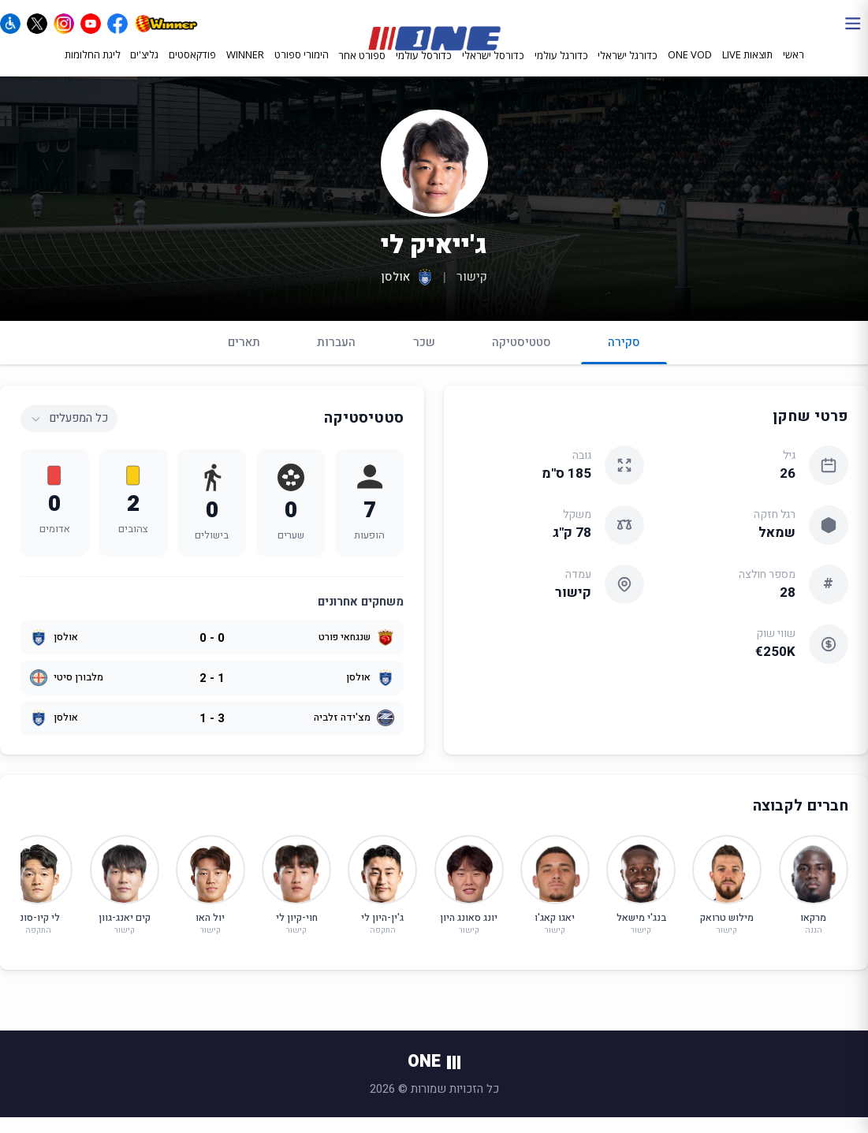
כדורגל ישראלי (628, 69)
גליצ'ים (144, 68)
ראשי (793, 68)
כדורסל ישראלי (493, 69)
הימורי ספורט (301, 68)
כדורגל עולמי (561, 69)
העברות (336, 357)
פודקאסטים (192, 68)
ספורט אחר (362, 69)
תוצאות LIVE (747, 68)
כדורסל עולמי (424, 69)
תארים (244, 357)
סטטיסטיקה (521, 357)
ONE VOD (690, 68)
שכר (424, 357)
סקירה (624, 363)
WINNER (245, 68)
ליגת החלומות (93, 68)
